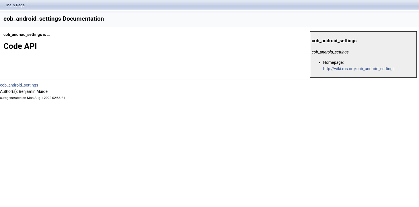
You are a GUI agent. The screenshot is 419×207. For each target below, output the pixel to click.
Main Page (15, 5)
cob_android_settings (19, 85)
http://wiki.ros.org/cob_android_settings (359, 68)
